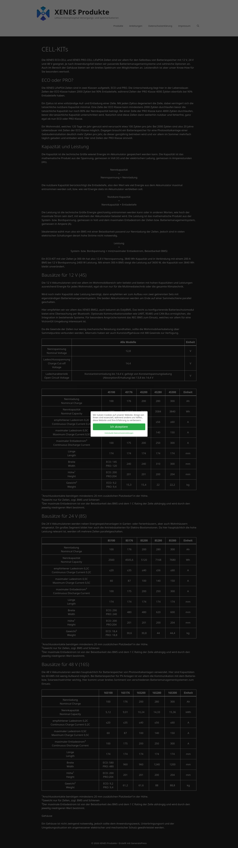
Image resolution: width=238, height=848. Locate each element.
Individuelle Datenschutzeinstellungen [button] (119, 433)
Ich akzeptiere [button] (119, 426)
